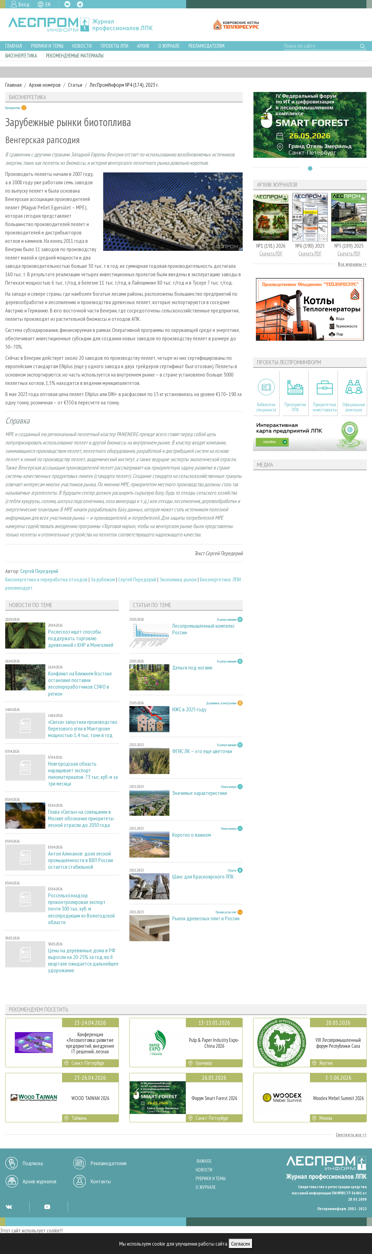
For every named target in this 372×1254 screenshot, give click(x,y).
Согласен (240, 1243)
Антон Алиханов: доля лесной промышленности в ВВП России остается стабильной (80, 860)
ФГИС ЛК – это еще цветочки (202, 751)
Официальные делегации (353, 407)
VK (67, 4)
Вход (24, 4)
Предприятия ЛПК (295, 407)
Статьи (75, 84)
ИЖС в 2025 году (189, 709)
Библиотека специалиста (266, 407)
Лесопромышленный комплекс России (203, 629)
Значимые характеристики (199, 793)
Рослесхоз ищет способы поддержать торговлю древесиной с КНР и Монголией (80, 638)
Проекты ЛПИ (114, 45)
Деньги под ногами (192, 667)
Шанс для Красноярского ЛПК (203, 876)
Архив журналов (39, 1181)
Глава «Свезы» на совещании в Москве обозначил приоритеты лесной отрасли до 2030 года (81, 818)
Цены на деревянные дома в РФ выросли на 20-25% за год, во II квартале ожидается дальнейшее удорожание (83, 960)
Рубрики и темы (47, 45)
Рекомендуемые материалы (75, 55)
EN (48, 4)
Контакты (101, 1181)
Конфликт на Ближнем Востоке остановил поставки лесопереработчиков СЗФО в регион (80, 683)
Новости (82, 45)
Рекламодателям (207, 45)
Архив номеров (45, 84)
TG (80, 4)
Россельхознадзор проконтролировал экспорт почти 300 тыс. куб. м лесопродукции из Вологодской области (81, 909)
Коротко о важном (191, 834)
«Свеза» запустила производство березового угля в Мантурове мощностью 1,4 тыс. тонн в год (82, 728)
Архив (143, 45)
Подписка (33, 1163)
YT (47, 1206)
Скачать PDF (270, 253)
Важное (204, 1161)
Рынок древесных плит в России (206, 918)
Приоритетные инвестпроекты (325, 407)
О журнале (169, 45)
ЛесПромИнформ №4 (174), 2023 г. (124, 84)
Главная (13, 45)
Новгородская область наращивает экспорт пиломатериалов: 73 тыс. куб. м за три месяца (83, 773)
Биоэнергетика (21, 55)
